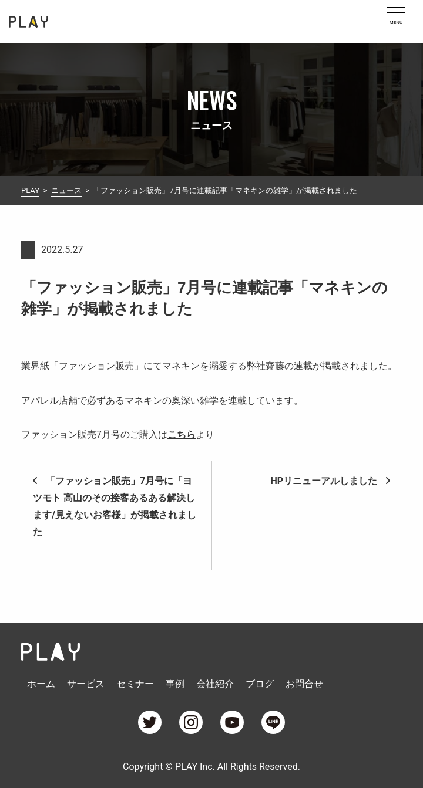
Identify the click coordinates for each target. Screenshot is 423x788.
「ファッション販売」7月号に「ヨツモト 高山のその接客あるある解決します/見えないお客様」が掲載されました (114, 506)
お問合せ (304, 683)
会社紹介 (215, 683)
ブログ (260, 683)
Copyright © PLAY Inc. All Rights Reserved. (211, 766)
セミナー (135, 683)
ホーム (41, 683)
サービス (86, 683)
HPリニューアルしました (330, 480)
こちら (181, 434)
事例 (175, 683)
